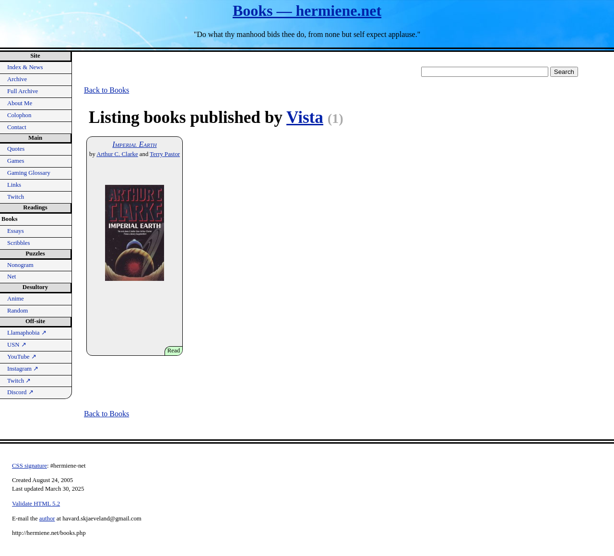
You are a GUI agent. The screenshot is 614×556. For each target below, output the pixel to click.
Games (15, 160)
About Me (19, 103)
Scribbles (18, 243)
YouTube (21, 356)
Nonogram (20, 265)
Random (17, 310)
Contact (16, 127)
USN (16, 344)
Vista (304, 117)
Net (11, 276)
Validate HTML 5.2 (36, 503)
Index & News (25, 67)
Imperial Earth (134, 144)
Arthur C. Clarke (117, 154)
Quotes (15, 148)
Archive (17, 79)
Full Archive (22, 91)
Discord (20, 392)
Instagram (22, 368)
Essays (15, 231)
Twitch (15, 196)
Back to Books (106, 90)
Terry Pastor (165, 154)
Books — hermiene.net (307, 10)
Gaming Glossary (28, 172)
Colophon (19, 115)
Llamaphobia (27, 332)
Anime (15, 298)
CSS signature (29, 465)
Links (14, 184)
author (47, 518)
